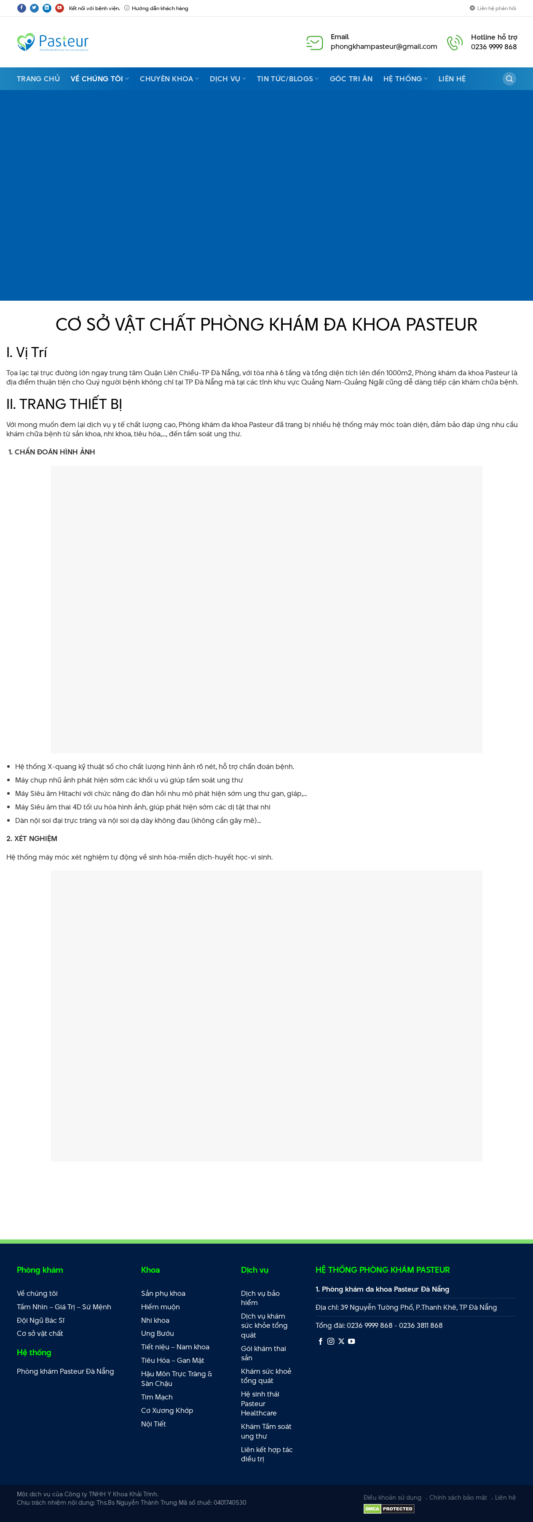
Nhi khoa (155, 1320)
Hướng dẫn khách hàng (156, 8)
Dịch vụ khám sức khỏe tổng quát (264, 1325)
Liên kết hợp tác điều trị (267, 1454)
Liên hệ (452, 79)
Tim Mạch (157, 1397)
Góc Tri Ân (351, 79)
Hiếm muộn (160, 1306)
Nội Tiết (153, 1424)
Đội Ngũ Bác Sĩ (40, 1320)
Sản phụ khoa (163, 1293)
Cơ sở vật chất (40, 1333)
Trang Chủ (38, 79)
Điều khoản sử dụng (392, 1497)
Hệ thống (405, 79)
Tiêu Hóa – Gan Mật (172, 1360)
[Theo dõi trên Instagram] (330, 1342)
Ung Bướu (157, 1333)
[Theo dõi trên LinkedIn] (47, 8)
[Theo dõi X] (341, 1342)
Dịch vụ (228, 79)
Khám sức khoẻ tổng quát (266, 1376)
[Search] (509, 78)
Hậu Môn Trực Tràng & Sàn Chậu (176, 1378)
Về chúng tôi (100, 79)
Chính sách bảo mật (458, 1497)
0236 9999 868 (494, 47)
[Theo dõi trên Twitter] (34, 8)
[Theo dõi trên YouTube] (59, 8)
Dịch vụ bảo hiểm (260, 1298)
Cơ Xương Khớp (167, 1410)
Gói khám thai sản (263, 1353)
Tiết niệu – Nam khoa (175, 1346)
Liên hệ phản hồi (493, 8)
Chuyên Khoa (169, 79)
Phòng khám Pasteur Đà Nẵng (65, 1371)
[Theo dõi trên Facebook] (21, 8)
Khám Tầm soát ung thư (266, 1431)
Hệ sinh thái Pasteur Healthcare (260, 1403)
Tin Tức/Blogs (288, 79)
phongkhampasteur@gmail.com (384, 46)
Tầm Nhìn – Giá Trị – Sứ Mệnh (64, 1306)
